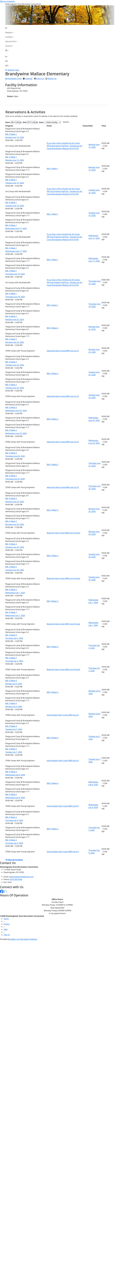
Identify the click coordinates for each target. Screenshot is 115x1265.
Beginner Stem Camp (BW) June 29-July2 (63, 533)
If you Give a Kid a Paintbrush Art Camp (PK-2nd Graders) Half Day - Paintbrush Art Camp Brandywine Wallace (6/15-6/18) (64, 146)
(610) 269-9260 (16, 879)
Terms (6, 918)
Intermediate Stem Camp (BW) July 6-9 (63, 715)
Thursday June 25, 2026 (15, 456)
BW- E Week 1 (52, 168)
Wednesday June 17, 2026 (16, 228)
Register (8, 32)
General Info (10, 41)
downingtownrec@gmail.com (21, 877)
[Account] (11, 50)
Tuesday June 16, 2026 (14, 183)
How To (7, 935)
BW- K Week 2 (11, 316)
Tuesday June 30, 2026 (14, 547)
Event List (40, 78)
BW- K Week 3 (11, 498)
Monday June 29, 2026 (14, 501)
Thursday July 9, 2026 (14, 820)
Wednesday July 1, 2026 (15, 592)
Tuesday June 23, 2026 (14, 365)
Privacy (6, 924)
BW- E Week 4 (11, 703)
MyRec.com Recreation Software (23, 939)
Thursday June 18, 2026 (15, 274)
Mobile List (51, 78)
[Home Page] (11, 28)
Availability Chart (13, 78)
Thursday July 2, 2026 (14, 638)
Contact (8, 46)
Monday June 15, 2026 (14, 137)
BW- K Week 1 (11, 134)
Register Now (13, 70)
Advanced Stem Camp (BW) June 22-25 (63, 351)
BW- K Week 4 (11, 680)
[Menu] (6, 65)
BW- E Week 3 (11, 521)
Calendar (29, 78)
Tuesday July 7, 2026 (13, 729)
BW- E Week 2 (11, 339)
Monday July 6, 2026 (13, 684)
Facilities (8, 37)
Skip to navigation (7, 1)
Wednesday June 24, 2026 (16, 410)
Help (5, 929)
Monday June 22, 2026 (14, 319)
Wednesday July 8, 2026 (15, 775)
